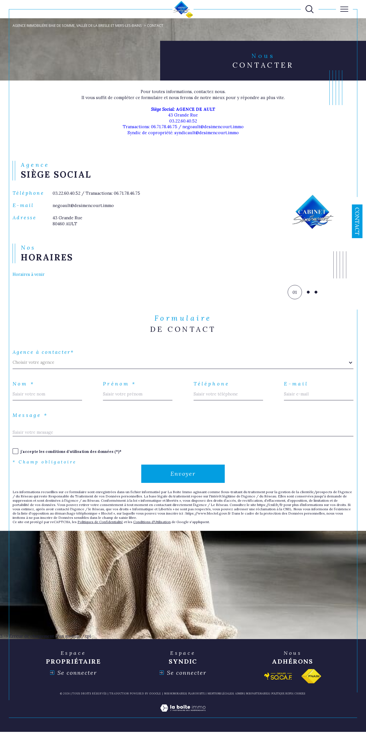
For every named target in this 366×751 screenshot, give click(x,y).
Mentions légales (220, 712)
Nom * (24, 395)
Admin (239, 712)
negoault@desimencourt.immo (85, 214)
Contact (357, 221)
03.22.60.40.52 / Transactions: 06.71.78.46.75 (100, 201)
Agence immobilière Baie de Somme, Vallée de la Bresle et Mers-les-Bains (81, 25)
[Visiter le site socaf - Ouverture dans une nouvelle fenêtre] (278, 695)
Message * (32, 428)
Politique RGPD (281, 712)
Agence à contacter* (45, 362)
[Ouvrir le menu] (344, 9)
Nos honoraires (175, 712)
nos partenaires (257, 712)
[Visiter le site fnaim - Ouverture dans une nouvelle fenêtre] (311, 695)
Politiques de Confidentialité (108, 539)
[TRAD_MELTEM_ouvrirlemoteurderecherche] (309, 9)
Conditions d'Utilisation (165, 539)
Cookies (300, 713)
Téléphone (213, 395)
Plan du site (196, 712)
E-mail (297, 395)
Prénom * (121, 395)
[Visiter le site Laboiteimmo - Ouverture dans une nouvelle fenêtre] (183, 733)
